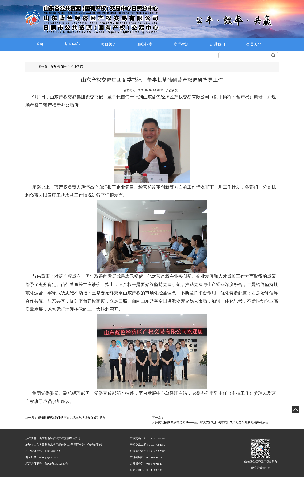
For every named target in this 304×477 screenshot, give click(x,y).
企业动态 (77, 66)
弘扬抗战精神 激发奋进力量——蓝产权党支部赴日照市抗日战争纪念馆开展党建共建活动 (210, 422)
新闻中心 (72, 44)
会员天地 (253, 44)
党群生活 (181, 44)
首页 (39, 44)
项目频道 (108, 44)
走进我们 (217, 44)
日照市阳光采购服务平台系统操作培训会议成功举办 (71, 417)
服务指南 (144, 44)
